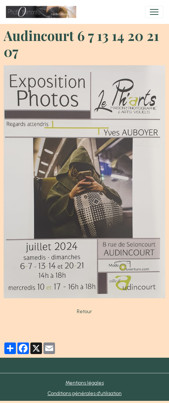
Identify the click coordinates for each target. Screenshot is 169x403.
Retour (84, 311)
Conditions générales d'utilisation (84, 393)
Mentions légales (85, 383)
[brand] (42, 12)
